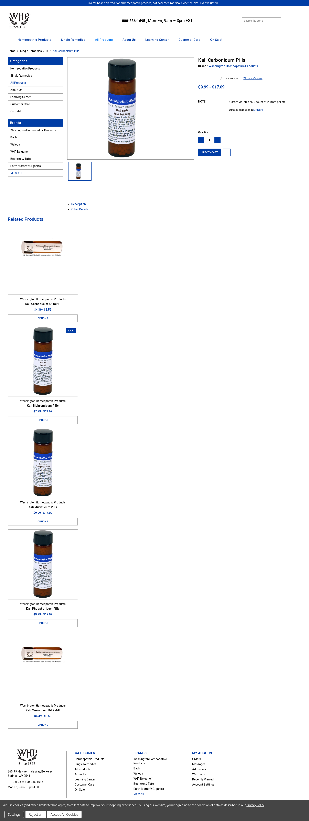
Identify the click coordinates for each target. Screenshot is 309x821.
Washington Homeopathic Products (33, 130)
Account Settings (203, 785)
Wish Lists (198, 775)
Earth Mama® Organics (25, 166)
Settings (14, 814)
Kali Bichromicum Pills (43, 405)
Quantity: (203, 132)
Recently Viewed (203, 780)
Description (80, 204)
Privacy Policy (255, 805)
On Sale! (216, 40)
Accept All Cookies (64, 814)
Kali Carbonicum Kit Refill (43, 304)
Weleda (15, 144)
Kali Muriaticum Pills (43, 507)
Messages (198, 765)
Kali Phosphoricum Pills (43, 609)
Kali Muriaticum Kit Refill (43, 711)
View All (16, 173)
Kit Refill (258, 109)
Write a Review (252, 78)
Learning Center (158, 40)
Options (43, 318)
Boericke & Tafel (20, 158)
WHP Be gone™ (20, 151)
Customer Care (191, 40)
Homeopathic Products (36, 40)
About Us (130, 40)
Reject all (35, 814)
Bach (13, 137)
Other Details (81, 209)
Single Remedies (75, 40)
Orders (196, 759)
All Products (105, 40)
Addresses (199, 770)
